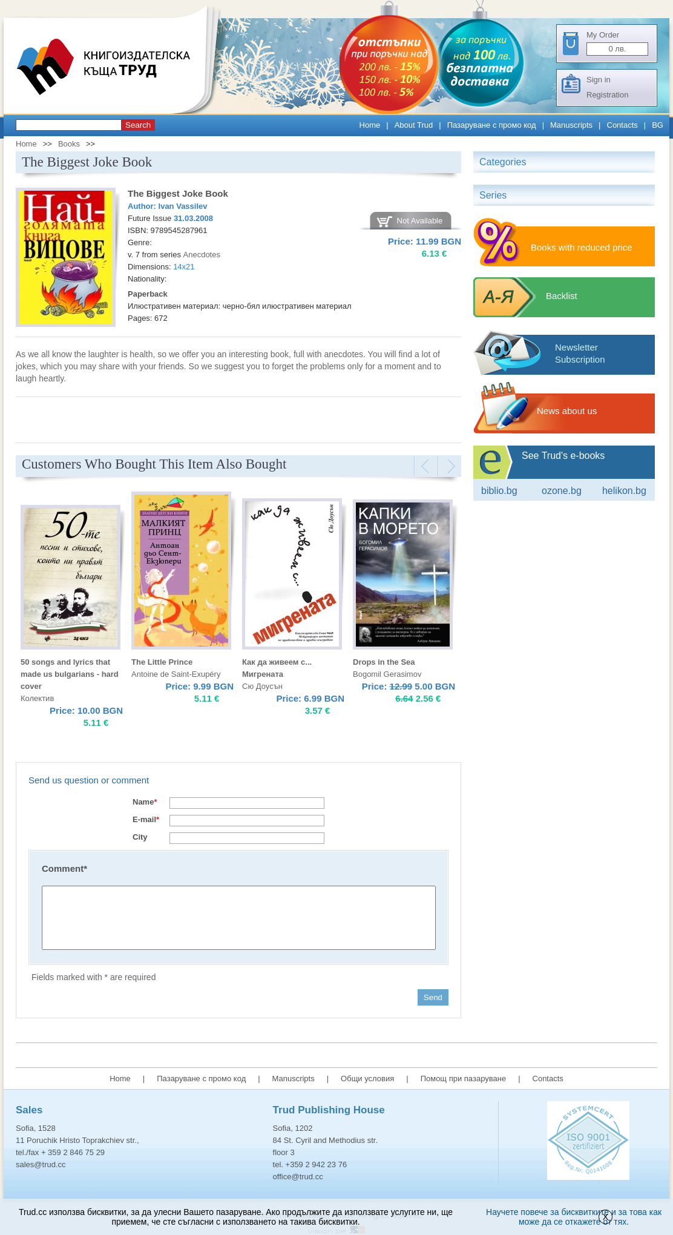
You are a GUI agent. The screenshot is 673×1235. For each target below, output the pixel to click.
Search (138, 125)
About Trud (414, 125)
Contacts (622, 125)
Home (370, 125)
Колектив (37, 698)
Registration (607, 94)
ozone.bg (562, 491)
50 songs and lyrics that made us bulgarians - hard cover (70, 674)
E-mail (146, 819)
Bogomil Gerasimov (387, 674)
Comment (64, 868)
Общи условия (367, 1078)
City (140, 836)
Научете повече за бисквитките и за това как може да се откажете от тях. (574, 1217)
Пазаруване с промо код (491, 125)
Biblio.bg (499, 491)
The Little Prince (161, 662)
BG (657, 125)
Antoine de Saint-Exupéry (175, 674)
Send (433, 997)
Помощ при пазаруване (464, 1078)
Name (145, 801)
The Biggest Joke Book (178, 193)
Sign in (598, 79)
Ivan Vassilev (183, 206)
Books (69, 143)
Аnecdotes (201, 254)
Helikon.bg (624, 491)
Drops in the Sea (384, 662)
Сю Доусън (262, 686)
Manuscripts (571, 125)
